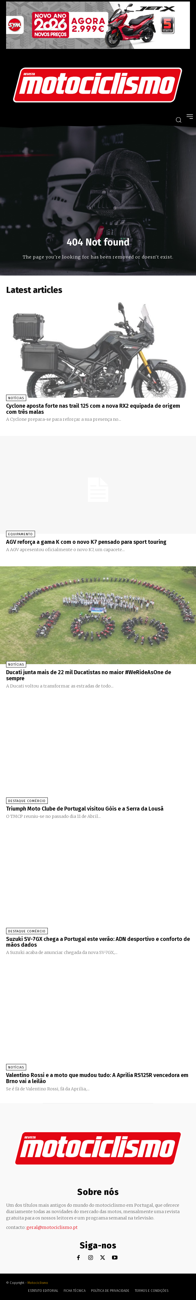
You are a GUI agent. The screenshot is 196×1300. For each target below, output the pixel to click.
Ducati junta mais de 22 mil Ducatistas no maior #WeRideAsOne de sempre (88, 675)
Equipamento (20, 534)
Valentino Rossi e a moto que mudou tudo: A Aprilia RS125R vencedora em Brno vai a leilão (97, 1078)
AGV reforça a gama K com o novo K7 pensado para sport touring (86, 542)
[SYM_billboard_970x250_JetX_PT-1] (98, 47)
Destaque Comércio (27, 801)
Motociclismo (37, 1283)
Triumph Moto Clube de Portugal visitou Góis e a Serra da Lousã (84, 808)
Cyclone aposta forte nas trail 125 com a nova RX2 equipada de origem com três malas (93, 409)
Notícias (16, 398)
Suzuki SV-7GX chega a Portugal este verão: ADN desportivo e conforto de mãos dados (98, 942)
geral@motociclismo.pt (52, 1227)
